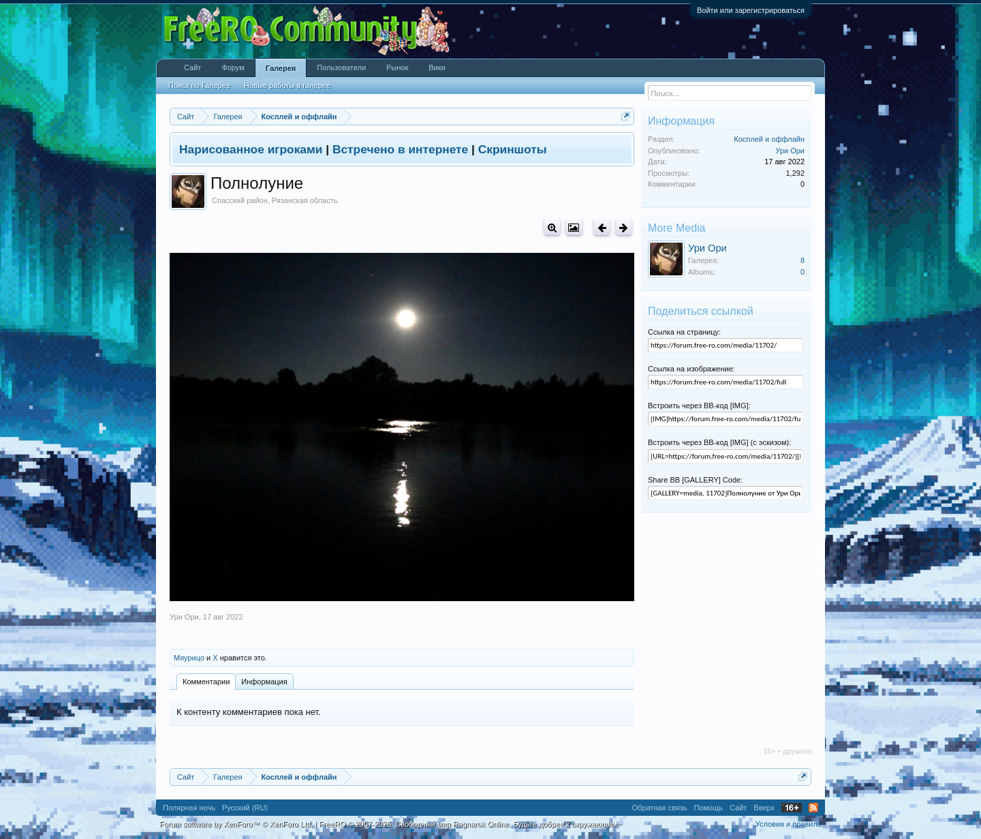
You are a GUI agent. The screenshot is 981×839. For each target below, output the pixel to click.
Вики (437, 67)
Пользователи (341, 67)
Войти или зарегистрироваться (751, 10)
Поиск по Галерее (199, 85)
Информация (264, 681)
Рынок (397, 67)
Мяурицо (189, 658)
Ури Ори (184, 617)
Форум (232, 67)
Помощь (708, 808)
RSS (813, 807)
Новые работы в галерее (287, 85)
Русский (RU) (245, 808)
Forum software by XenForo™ (236, 824)
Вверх (764, 808)
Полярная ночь (189, 808)
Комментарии (206, 681)
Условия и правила (789, 824)
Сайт (192, 67)
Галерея (281, 68)
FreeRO (470, 824)
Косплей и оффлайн (769, 139)
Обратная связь (659, 808)
